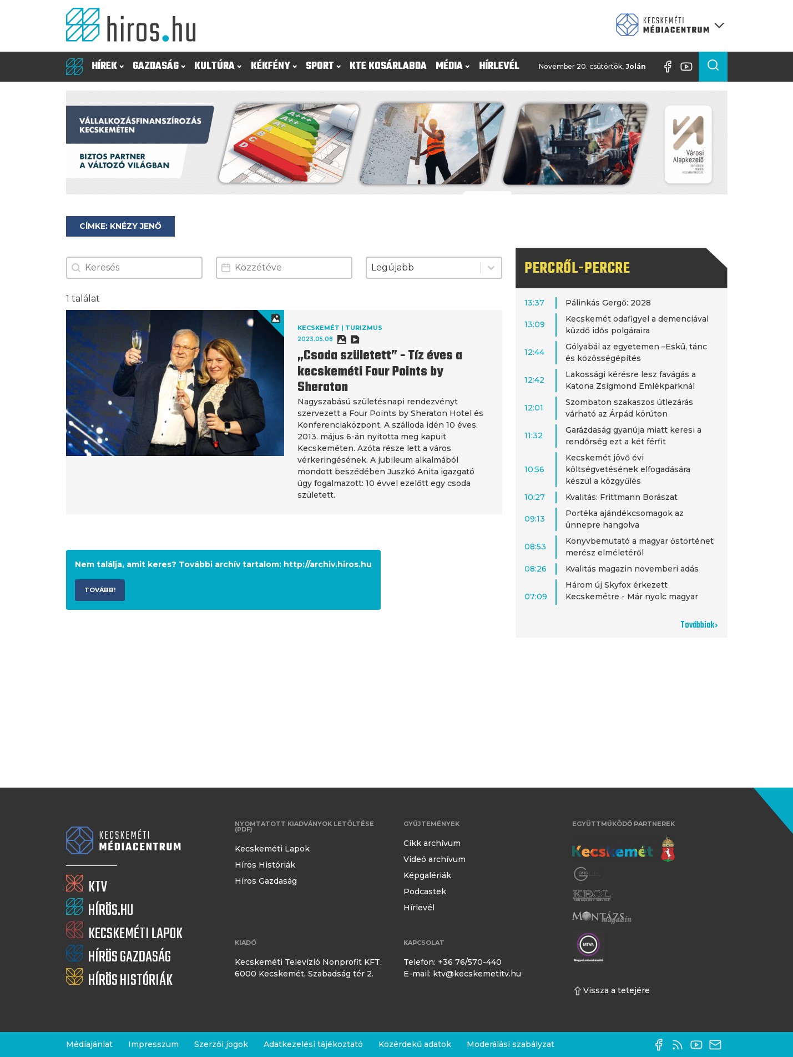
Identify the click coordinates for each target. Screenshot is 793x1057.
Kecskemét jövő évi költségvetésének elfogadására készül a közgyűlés (627, 469)
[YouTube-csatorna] (689, 66)
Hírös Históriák (265, 865)
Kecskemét (318, 328)
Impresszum (153, 1044)
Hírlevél (499, 66)
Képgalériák (427, 875)
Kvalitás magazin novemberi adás (632, 569)
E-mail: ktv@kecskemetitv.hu (462, 974)
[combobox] (424, 268)
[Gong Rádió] (587, 874)
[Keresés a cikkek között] (713, 67)
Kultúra (217, 66)
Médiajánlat (89, 1044)
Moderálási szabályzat (510, 1044)
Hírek (108, 66)
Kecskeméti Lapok (272, 849)
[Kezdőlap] (135, 26)
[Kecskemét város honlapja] (623, 849)
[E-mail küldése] (718, 1044)
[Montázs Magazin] (602, 917)
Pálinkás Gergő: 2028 (608, 303)
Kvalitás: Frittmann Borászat (621, 497)
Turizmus (363, 328)
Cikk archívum (432, 843)
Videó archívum (434, 859)
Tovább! (99, 590)
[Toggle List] (491, 268)
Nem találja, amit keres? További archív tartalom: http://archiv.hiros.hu (223, 564)
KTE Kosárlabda (388, 66)
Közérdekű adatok (414, 1044)
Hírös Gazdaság (266, 881)
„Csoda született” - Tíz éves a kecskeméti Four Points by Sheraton (379, 372)
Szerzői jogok (221, 1044)
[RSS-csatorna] (680, 1044)
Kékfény (274, 66)
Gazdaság (159, 66)
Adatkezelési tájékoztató (313, 1044)
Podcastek (424, 891)
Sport (323, 66)
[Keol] (591, 895)
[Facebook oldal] (670, 66)
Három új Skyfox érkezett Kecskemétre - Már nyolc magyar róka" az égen (631, 596)
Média (452, 66)
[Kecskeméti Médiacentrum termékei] (668, 26)
